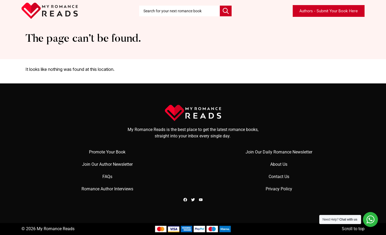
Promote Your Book (107, 152)
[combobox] (179, 11)
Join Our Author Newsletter (107, 164)
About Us (278, 164)
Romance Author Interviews (107, 188)
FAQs (107, 176)
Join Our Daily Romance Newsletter (279, 152)
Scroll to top (353, 228)
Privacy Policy (279, 188)
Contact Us (279, 176)
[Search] (226, 11)
